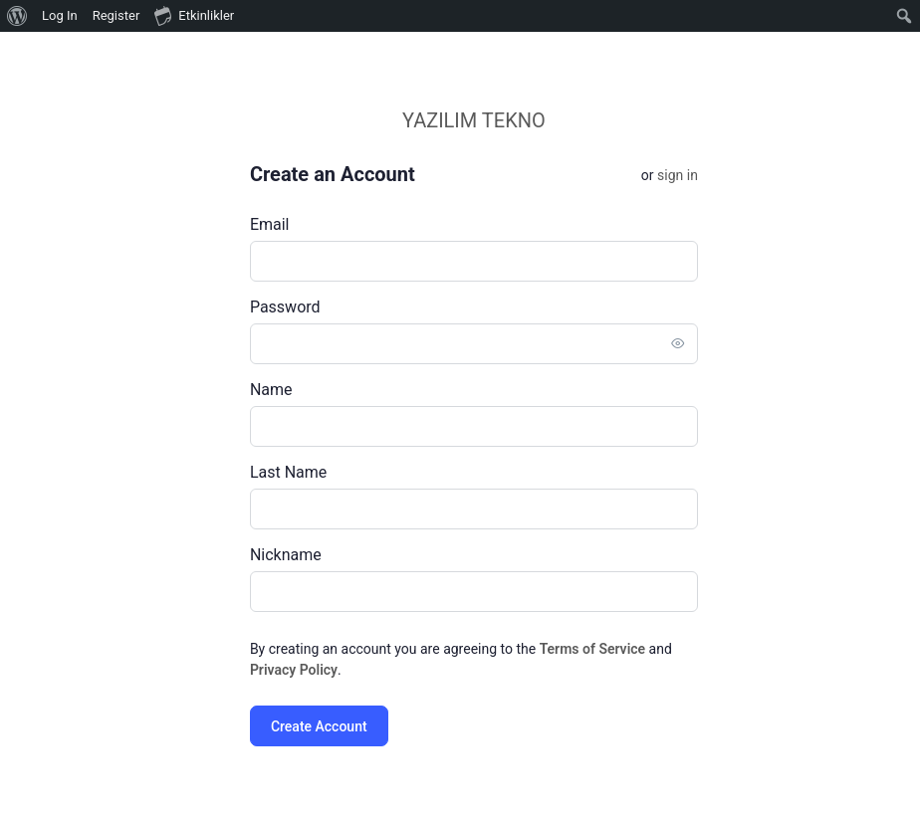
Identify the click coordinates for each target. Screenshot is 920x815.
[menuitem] (17, 16)
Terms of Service (612, 649)
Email (290, 224)
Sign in (697, 175)
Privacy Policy (313, 670)
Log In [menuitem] (60, 15)
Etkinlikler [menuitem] (194, 15)
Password (305, 307)
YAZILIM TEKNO (494, 120)
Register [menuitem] (116, 15)
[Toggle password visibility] (698, 343)
